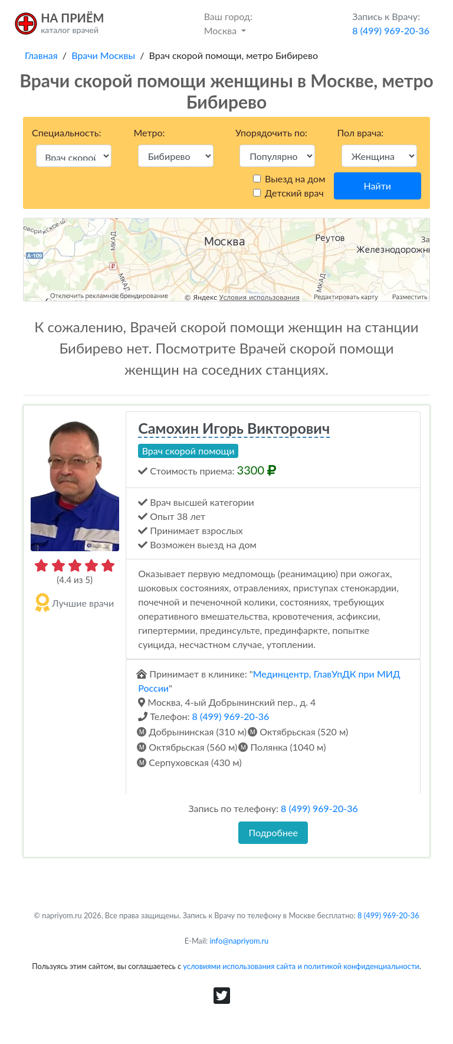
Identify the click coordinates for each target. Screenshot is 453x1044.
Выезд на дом (295, 178)
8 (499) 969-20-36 (231, 716)
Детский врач (294, 192)
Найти (377, 185)
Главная (41, 55)
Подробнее (272, 832)
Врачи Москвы (103, 55)
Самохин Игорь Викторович (234, 428)
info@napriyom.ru (239, 940)
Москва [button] (228, 22)
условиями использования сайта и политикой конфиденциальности (301, 966)
